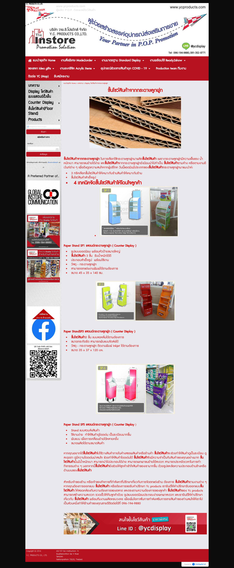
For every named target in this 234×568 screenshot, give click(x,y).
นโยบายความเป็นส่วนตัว (53, 162)
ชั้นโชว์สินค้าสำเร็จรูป (83, 177)
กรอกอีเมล (30, 144)
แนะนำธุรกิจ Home (70, 83)
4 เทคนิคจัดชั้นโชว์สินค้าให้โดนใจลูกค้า (108, 183)
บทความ (80, 83)
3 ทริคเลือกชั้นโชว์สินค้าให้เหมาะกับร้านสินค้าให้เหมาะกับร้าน (106, 173)
